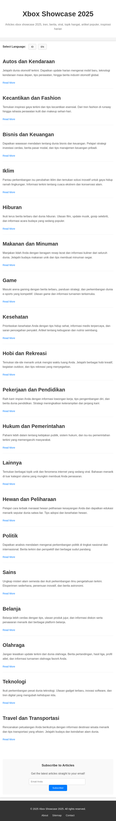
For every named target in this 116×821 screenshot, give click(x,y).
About (45, 815)
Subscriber (58, 788)
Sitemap (57, 815)
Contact (70, 815)
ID (32, 46)
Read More (9, 82)
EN (42, 46)
